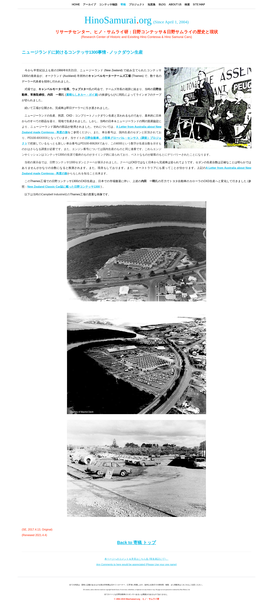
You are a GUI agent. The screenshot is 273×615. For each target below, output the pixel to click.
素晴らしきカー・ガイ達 (81, 94)
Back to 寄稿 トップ (136, 542)
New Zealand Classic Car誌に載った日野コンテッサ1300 (63, 186)
